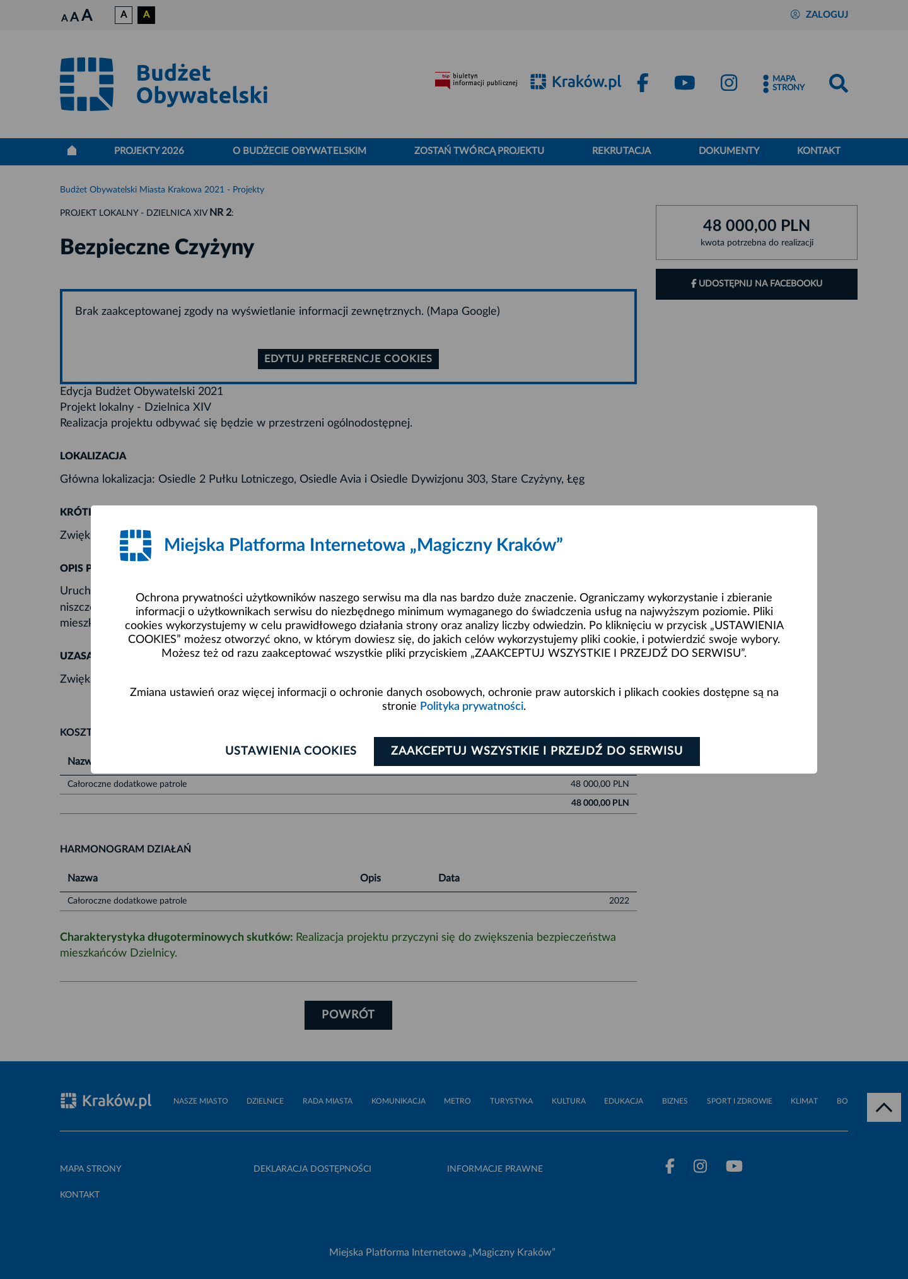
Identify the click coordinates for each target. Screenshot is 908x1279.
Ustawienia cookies (291, 751)
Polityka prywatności (471, 706)
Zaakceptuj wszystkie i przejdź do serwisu (537, 751)
